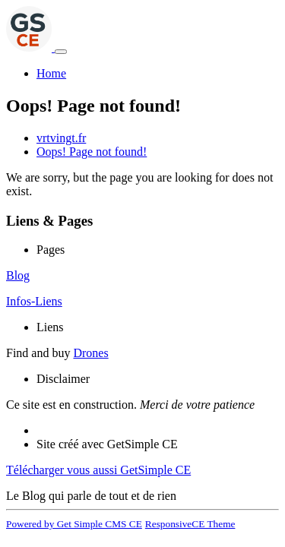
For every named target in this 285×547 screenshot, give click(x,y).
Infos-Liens (34, 301)
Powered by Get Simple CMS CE (74, 524)
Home (51, 73)
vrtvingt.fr (61, 137)
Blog (18, 275)
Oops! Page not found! (91, 151)
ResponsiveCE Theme (190, 524)
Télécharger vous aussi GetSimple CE (98, 469)
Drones (90, 352)
